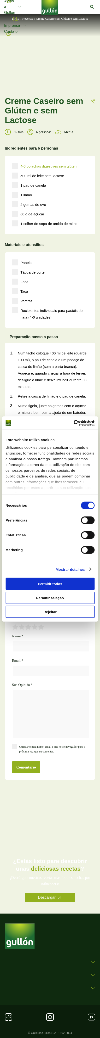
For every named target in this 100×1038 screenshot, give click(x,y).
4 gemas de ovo (29, 204)
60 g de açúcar (28, 214)
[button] (92, 7)
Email (17, 660)
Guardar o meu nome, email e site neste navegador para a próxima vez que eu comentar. (52, 749)
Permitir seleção (50, 598)
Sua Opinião (22, 685)
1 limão (22, 195)
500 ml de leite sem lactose (38, 176)
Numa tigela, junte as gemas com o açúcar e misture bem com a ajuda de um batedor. (52, 409)
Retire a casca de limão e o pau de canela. (52, 396)
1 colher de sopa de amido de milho (44, 223)
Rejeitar (50, 612)
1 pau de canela (29, 185)
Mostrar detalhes (70, 569)
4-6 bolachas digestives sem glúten (48, 166)
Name (17, 636)
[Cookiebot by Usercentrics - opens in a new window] (73, 423)
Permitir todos (50, 584)
